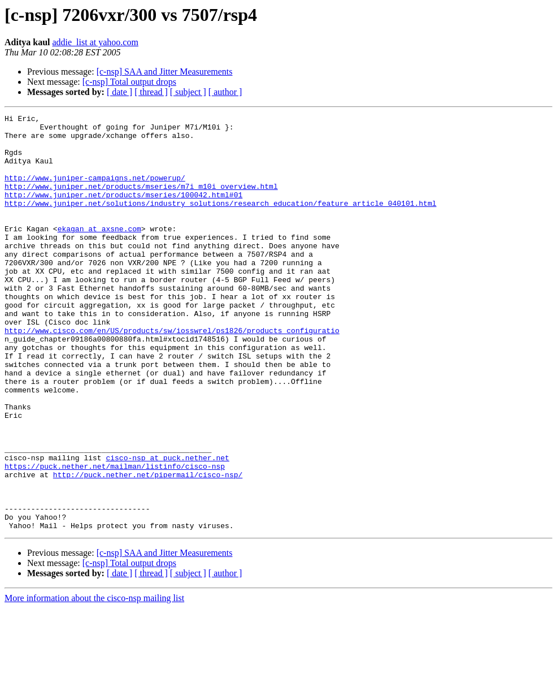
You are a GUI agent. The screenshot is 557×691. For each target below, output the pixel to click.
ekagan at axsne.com (99, 252)
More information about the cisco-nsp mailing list (94, 681)
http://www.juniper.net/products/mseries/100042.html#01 (123, 211)
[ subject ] (188, 92)
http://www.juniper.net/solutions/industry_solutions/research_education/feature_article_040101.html (220, 222)
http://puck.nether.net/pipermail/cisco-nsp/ (147, 547)
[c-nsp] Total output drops (129, 82)
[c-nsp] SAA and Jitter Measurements (165, 71)
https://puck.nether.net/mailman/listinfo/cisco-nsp (115, 537)
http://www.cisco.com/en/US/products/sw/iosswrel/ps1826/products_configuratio (172, 374)
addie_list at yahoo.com (95, 42)
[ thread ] (151, 92)
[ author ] (225, 92)
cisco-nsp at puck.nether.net (167, 527)
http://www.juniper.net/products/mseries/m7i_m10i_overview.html (141, 201)
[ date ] (119, 92)
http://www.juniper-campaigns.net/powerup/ (95, 191)
